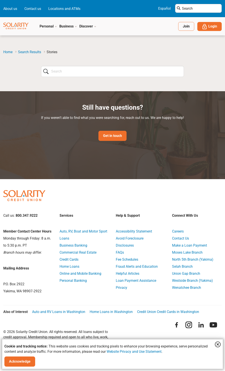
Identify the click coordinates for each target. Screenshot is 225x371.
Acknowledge (20, 361)
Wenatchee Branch (186, 288)
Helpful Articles (127, 273)
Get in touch (112, 136)
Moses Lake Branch (187, 252)
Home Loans (69, 266)
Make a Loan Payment (189, 245)
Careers (178, 231)
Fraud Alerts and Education (137, 266)
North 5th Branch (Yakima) (192, 259)
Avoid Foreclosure (129, 238)
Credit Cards (69, 259)
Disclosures (125, 245)
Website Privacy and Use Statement (134, 351)
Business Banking (73, 245)
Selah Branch (182, 266)
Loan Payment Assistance (136, 280)
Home (8, 52)
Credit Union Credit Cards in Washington (168, 312)
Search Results (29, 52)
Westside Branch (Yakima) (192, 280)
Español (164, 8)
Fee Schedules (127, 259)
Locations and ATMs (64, 9)
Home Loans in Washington (111, 312)
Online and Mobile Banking (80, 273)
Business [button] (68, 26)
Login (209, 26)
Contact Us (180, 238)
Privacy (121, 288)
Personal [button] (48, 26)
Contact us (32, 9)
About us (10, 9)
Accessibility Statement (134, 231)
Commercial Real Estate (78, 252)
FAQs (120, 252)
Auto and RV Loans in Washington (58, 312)
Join (186, 26)
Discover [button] (87, 26)
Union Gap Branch (186, 273)
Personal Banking (73, 280)
